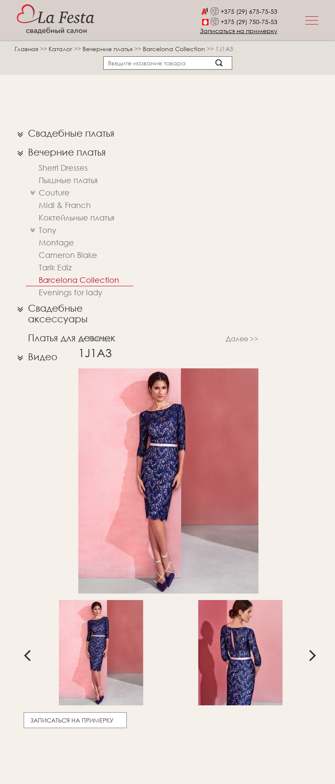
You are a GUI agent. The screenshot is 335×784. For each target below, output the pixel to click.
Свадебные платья (63, 133)
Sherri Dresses (63, 167)
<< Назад (94, 338)
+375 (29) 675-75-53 (249, 11)
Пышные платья (68, 180)
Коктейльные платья (76, 217)
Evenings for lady (70, 292)
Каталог (61, 49)
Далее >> (242, 338)
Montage (56, 242)
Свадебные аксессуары (50, 311)
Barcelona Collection (175, 49)
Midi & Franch (65, 205)
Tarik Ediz (55, 267)
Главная (26, 49)
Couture (48, 193)
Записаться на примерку (238, 31)
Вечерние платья (108, 49)
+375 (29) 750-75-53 (249, 22)
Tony (41, 230)
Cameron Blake (68, 255)
